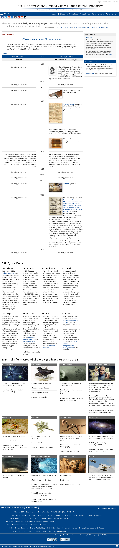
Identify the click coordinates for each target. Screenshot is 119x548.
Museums (103, 528)
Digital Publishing (37, 528)
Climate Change (9, 456)
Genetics (25, 528)
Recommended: (13, 521)
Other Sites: (14, 528)
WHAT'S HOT (104, 27)
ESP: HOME (5, 546)
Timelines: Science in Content (50, 515)
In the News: (14, 518)
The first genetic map (39, 392)
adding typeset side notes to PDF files (71, 320)
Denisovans (64, 480)
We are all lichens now (40, 443)
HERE (110, 54)
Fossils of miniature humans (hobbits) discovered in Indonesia (71, 392)
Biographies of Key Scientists (90, 515)
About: (17, 512)
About (55, 14)
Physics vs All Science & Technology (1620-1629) (37, 546)
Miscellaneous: (13, 525)
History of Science (70, 528)
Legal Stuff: (15, 531)
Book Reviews (48, 521)
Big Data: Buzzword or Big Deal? (43, 475)
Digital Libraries (53, 528)
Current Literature (28, 518)
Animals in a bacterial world (42, 447)
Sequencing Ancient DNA (69, 451)
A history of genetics (39, 397)
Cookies (45, 531)
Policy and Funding (46, 518)
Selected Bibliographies (31, 521)
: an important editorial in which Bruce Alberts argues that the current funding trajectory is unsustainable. (101, 387)
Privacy (37, 531)
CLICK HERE (90, 73)
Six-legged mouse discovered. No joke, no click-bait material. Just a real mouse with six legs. (101, 477)
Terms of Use (27, 531)
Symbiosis (35, 417)
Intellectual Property (59, 531)
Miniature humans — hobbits (71, 484)
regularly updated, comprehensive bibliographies (70, 344)
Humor (43, 525)
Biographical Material (88, 528)
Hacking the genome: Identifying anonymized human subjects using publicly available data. (44, 486)
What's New (98, 14)
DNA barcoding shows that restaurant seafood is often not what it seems (15, 447)
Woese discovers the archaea (14, 436)
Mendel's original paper (29, 338)
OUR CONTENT (66, 27)
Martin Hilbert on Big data (41, 480)
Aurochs (66, 184)
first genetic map (29, 341)
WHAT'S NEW (91, 27)
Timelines (85, 14)
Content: (16, 515)
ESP (57, 27)
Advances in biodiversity (12, 441)
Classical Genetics (69, 14)
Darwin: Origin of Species (41, 383)
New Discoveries (62, 518)
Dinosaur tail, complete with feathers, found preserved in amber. (71, 438)
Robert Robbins (8, 273)
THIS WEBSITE (79, 27)
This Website (44, 512)
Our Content (31, 512)
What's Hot (111, 14)
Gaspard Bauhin (68, 104)
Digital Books (70, 515)
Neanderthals (65, 475)
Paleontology (65, 417)
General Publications (30, 525)
